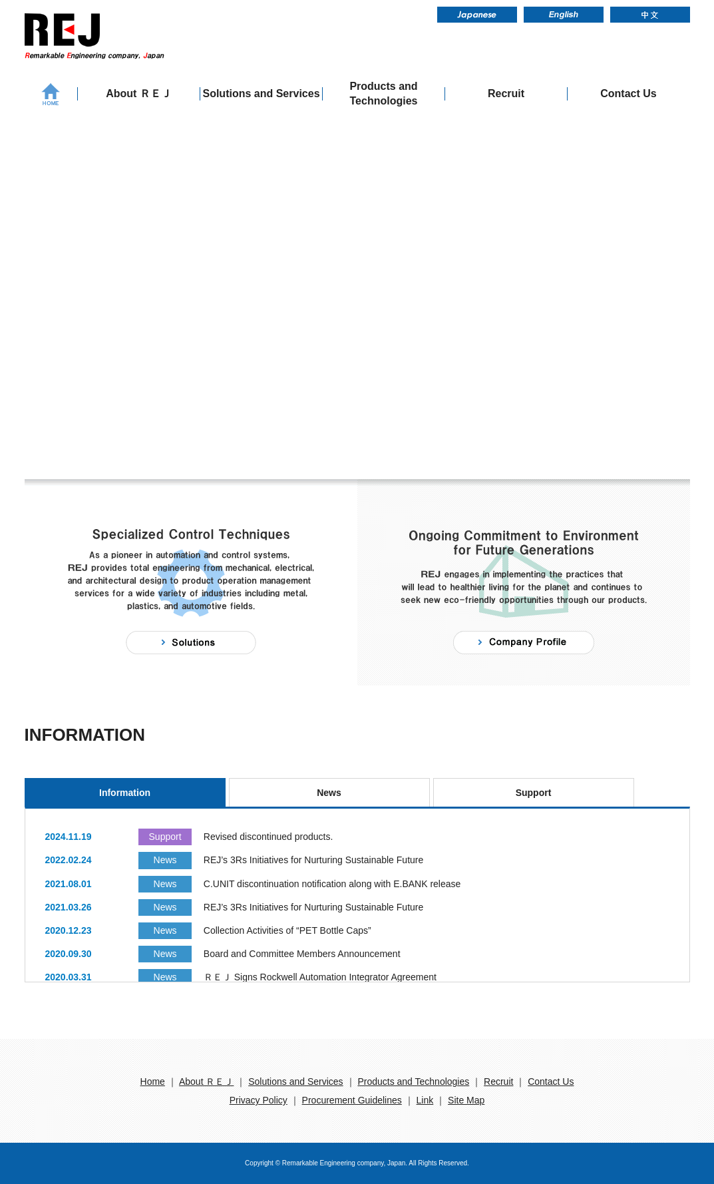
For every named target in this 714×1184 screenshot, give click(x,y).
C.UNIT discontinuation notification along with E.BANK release (332, 884)
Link (425, 1100)
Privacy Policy (258, 1100)
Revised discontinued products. (268, 836)
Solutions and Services (260, 93)
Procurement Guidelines (352, 1100)
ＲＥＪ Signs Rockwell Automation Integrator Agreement (320, 977)
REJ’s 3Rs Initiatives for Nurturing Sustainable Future (313, 860)
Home (152, 1081)
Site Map (466, 1100)
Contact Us (628, 93)
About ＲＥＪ (139, 93)
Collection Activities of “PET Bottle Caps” (287, 930)
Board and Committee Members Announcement (302, 953)
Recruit (506, 93)
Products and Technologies (383, 93)
